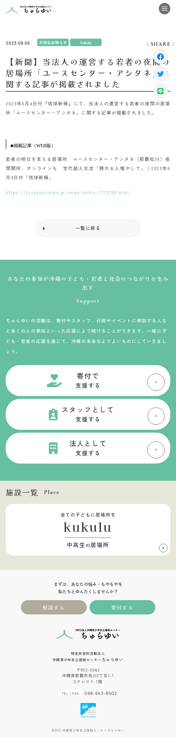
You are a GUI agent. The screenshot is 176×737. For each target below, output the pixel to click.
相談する (53, 607)
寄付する (122, 607)
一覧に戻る (88, 227)
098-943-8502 (100, 693)
